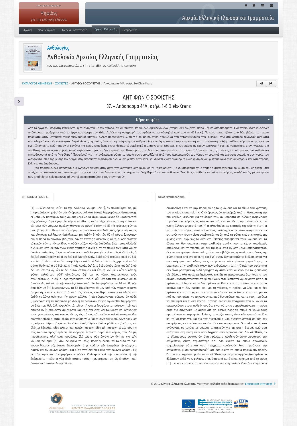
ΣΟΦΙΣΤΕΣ (61, 83)
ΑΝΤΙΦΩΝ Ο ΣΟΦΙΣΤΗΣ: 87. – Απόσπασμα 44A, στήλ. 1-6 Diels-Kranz (37, 197)
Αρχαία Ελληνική (105, 29)
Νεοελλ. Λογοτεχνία (75, 30)
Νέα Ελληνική (47, 30)
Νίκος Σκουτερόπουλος (172, 197)
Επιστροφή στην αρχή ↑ (260, 384)
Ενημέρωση (131, 30)
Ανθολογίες (58, 48)
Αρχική (28, 30)
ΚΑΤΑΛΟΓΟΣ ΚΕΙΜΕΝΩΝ (37, 83)
